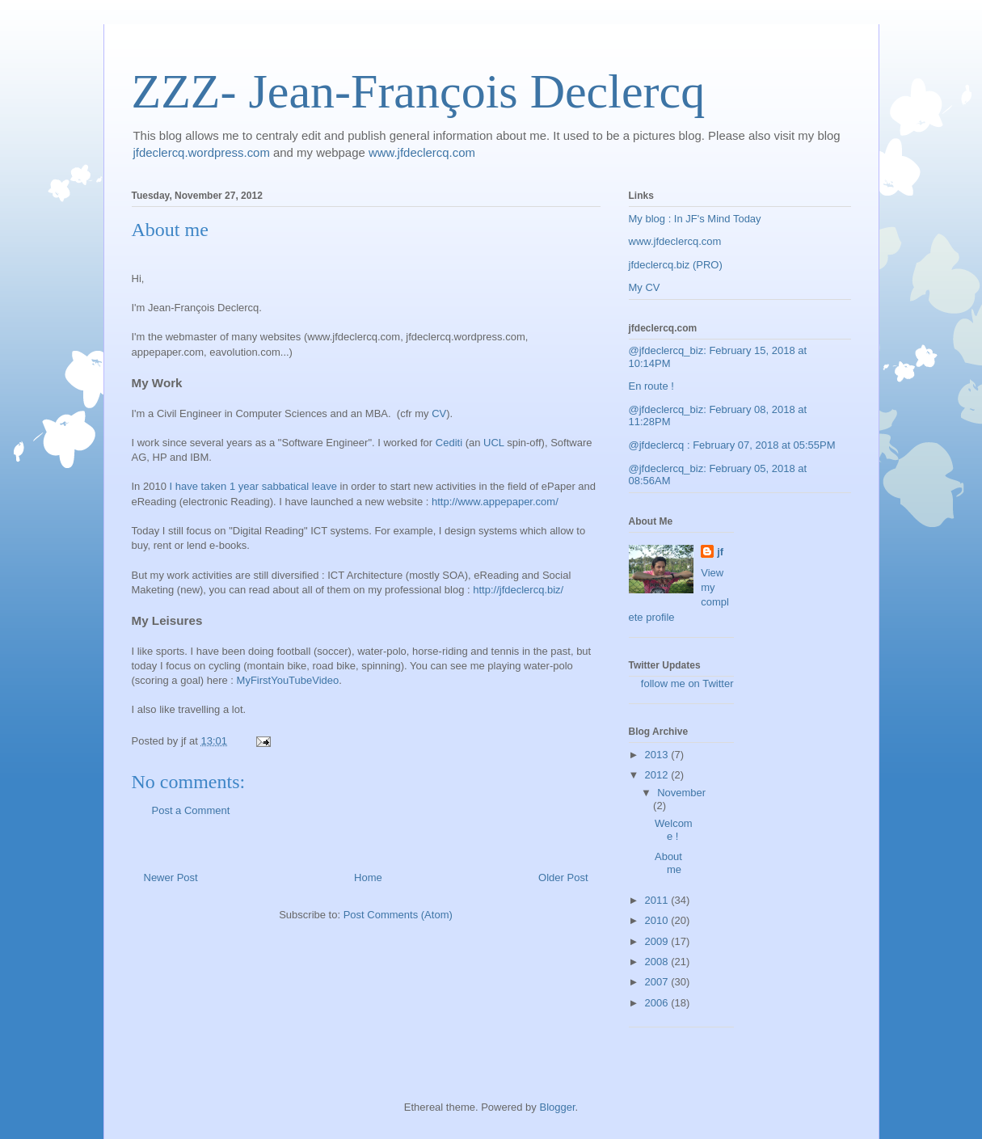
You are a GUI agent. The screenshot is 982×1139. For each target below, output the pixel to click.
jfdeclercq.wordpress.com (201, 152)
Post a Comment (191, 810)
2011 (658, 900)
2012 (658, 775)
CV (439, 413)
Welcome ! (674, 829)
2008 (658, 961)
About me (668, 862)
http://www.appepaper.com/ (495, 502)
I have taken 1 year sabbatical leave (253, 486)
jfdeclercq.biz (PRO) (676, 265)
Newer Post (171, 877)
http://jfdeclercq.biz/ (518, 590)
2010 (658, 920)
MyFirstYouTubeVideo (288, 680)
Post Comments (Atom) (398, 915)
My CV (644, 287)
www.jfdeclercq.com (422, 152)
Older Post (563, 877)
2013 (658, 755)
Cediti (449, 443)
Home (368, 877)
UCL (493, 443)
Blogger (557, 1107)
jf (720, 552)
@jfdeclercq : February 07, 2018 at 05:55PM (732, 445)
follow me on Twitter (687, 683)
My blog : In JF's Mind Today (695, 219)
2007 (658, 982)
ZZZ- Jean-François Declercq (419, 91)
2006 (658, 1003)
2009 (658, 941)
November (681, 793)
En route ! (651, 386)
